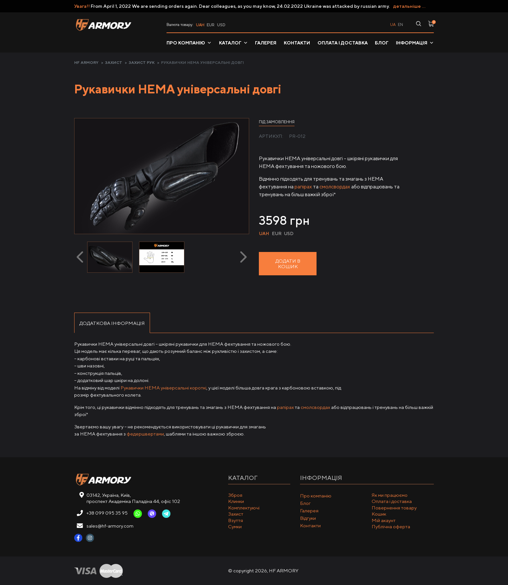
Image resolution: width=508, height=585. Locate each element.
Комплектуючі (244, 507)
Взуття (235, 520)
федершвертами (145, 433)
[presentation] (80, 257)
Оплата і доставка (343, 42)
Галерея (265, 42)
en (400, 24)
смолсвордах (334, 187)
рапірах (303, 187)
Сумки (235, 526)
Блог (381, 42)
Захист (113, 62)
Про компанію (189, 42)
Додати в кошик (287, 263)
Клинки (236, 501)
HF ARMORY (86, 62)
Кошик (379, 514)
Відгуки (308, 518)
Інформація (415, 42)
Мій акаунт (384, 520)
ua (393, 24)
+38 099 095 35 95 (107, 513)
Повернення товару (394, 507)
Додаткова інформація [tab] (112, 323)
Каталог (233, 42)
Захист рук (142, 62)
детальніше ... (409, 6)
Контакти (297, 42)
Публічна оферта (391, 526)
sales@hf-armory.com (110, 526)
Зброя (235, 495)
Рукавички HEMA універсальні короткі (163, 387)
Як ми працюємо (390, 495)
